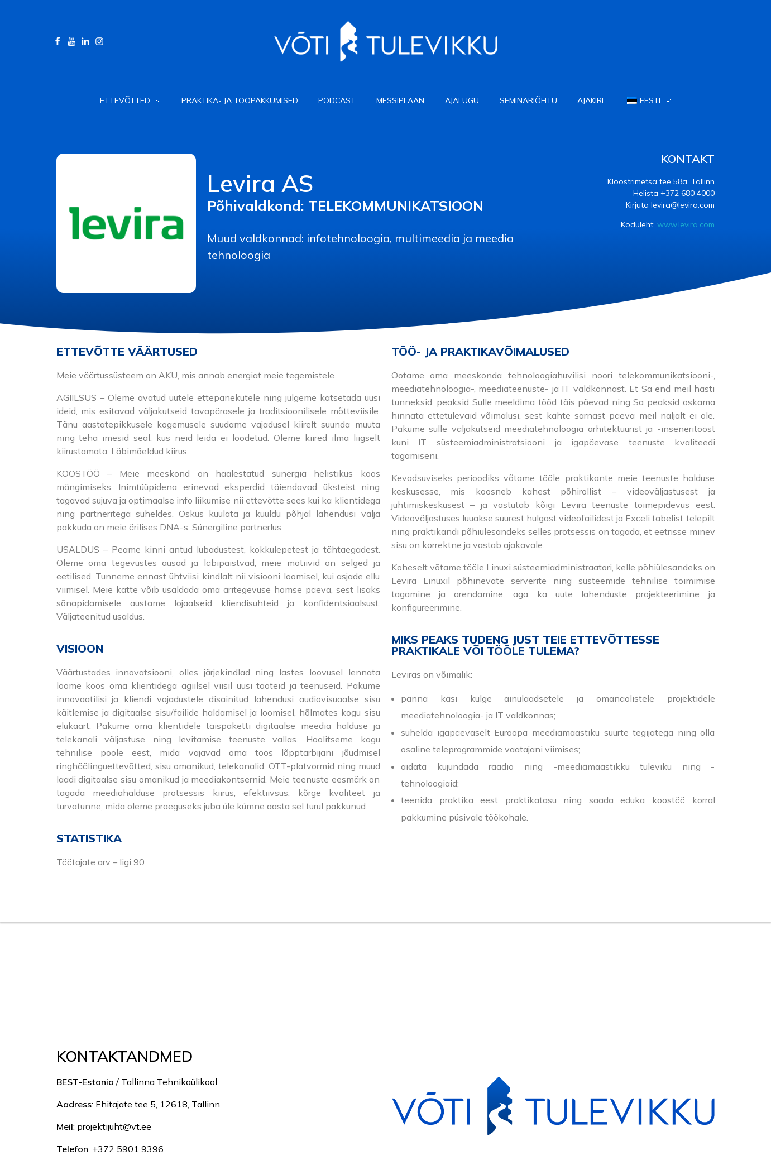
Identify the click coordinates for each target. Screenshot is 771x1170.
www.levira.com (686, 224)
